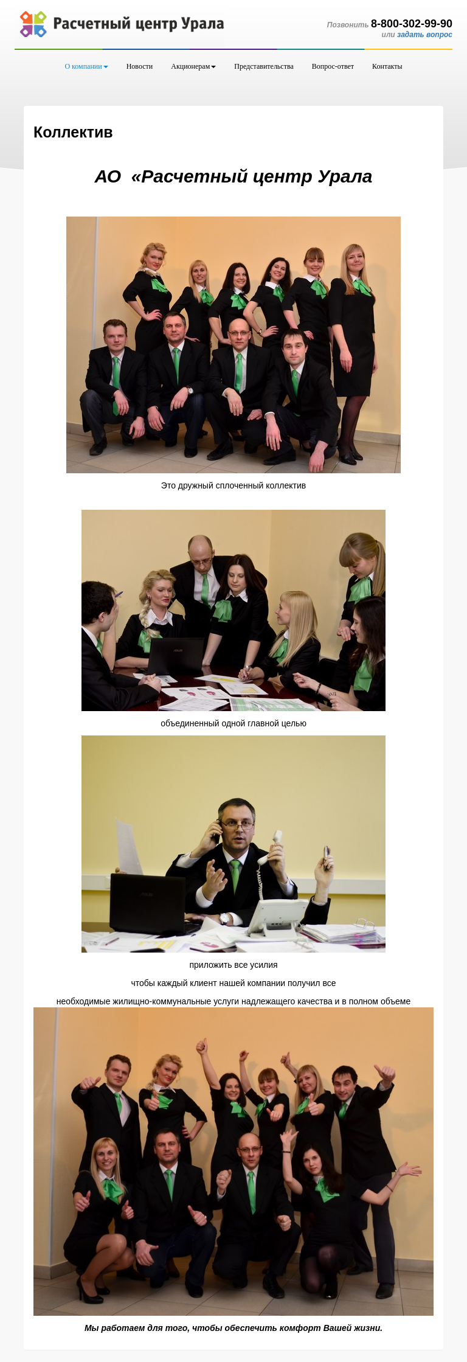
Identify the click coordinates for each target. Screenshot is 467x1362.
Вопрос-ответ (333, 66)
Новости (139, 66)
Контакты (387, 66)
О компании (86, 66)
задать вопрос (424, 34)
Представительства (264, 66)
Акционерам (193, 66)
